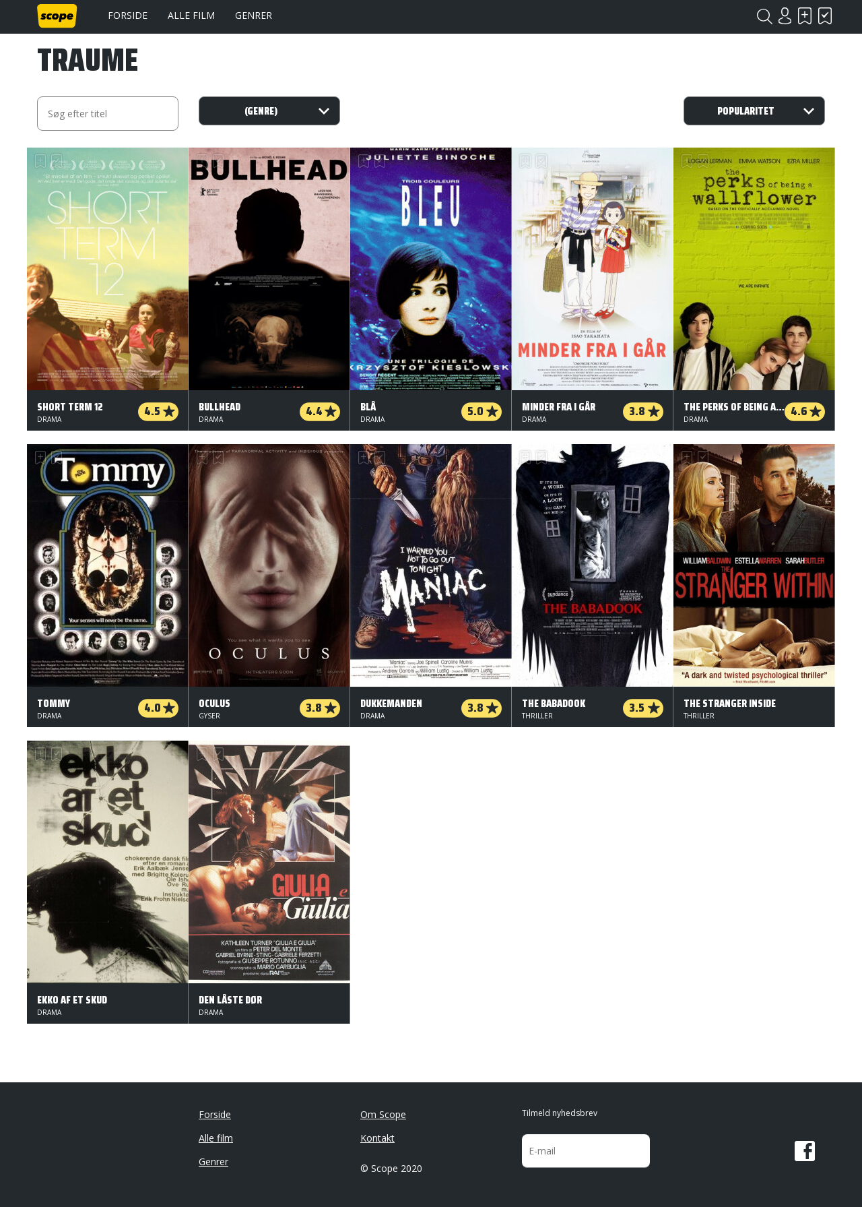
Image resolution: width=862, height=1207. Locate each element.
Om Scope (383, 1114)
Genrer (253, 15)
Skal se (805, 16)
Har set (825, 16)
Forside (127, 15)
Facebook (805, 1151)
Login (784, 16)
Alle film (191, 15)
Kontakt (377, 1138)
